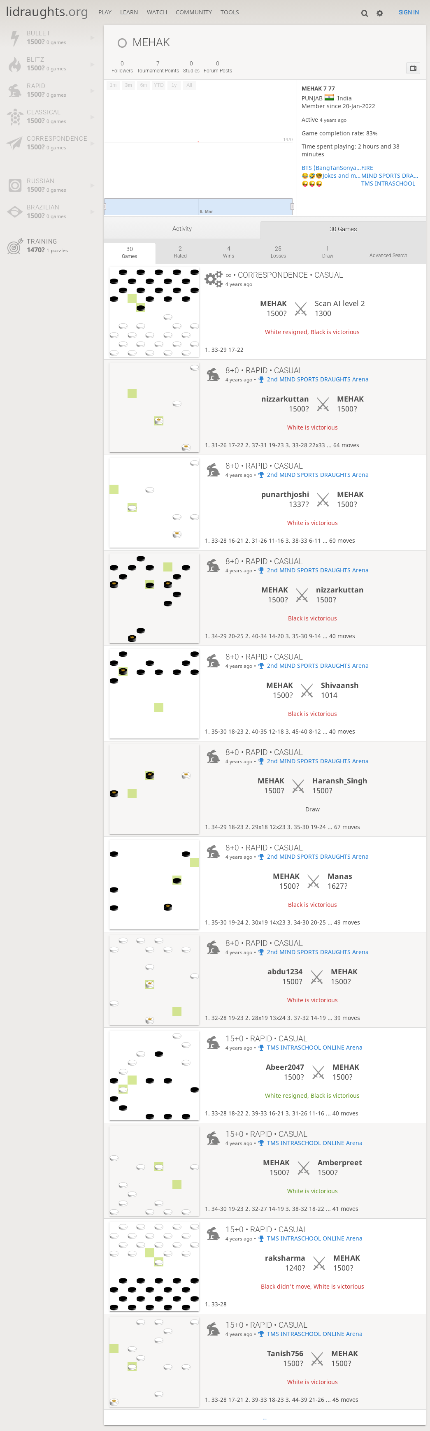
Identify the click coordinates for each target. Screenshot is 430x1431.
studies (191, 67)
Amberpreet (340, 1162)
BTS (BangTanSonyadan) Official (331, 168)
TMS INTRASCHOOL (388, 183)
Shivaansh (340, 685)
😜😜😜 (312, 183)
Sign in (409, 12)
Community (194, 12)
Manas (340, 876)
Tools (230, 12)
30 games (343, 229)
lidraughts (47, 11)
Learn (129, 12)
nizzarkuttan (285, 399)
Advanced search (388, 255)
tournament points (158, 67)
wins (228, 252)
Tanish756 (285, 1353)
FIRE (367, 168)
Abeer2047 (285, 1067)
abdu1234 (284, 971)
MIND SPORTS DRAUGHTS (391, 175)
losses (278, 252)
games (129, 252)
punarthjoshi (285, 494)
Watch (157, 12)
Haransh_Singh (339, 780)
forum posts (218, 67)
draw (327, 252)
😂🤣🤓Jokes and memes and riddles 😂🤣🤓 (331, 175)
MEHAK (273, 303)
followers (122, 67)
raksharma (285, 1258)
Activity (182, 228)
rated (180, 252)
